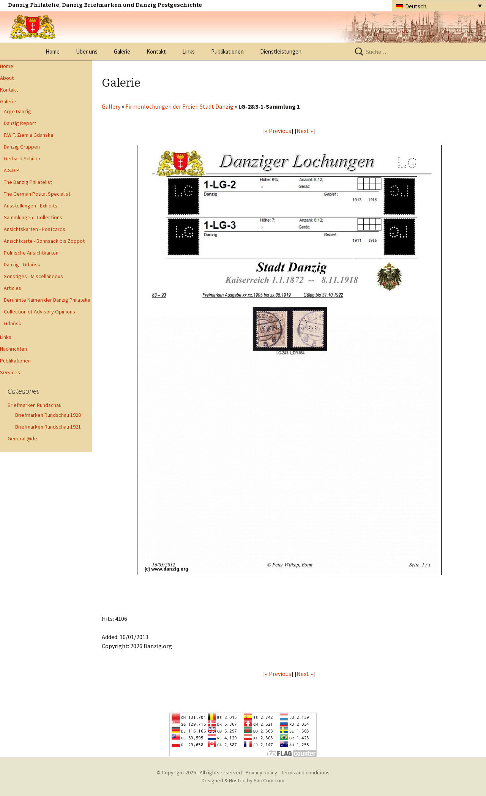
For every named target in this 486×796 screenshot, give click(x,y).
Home (53, 51)
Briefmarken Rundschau (35, 405)
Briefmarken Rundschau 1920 (48, 414)
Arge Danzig (17, 111)
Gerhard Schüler (22, 158)
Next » (305, 131)
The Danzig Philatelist (28, 182)
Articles (12, 288)
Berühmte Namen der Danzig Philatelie (47, 299)
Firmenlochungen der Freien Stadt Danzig (179, 106)
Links (188, 51)
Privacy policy (261, 772)
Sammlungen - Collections (33, 217)
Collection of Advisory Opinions (39, 311)
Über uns (87, 51)
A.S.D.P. (12, 170)
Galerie (122, 51)
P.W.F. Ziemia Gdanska (28, 134)
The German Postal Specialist (37, 193)
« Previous (278, 131)
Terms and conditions (305, 772)
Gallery (111, 106)
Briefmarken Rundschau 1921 (48, 426)
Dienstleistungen (280, 51)
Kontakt (156, 51)
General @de (22, 438)
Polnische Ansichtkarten (31, 252)
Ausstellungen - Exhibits (30, 205)
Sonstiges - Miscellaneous (33, 276)
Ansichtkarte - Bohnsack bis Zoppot (44, 240)
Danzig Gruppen (22, 146)
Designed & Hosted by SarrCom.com (243, 780)
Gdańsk (12, 323)
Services (10, 372)
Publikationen (227, 51)
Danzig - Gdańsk (22, 264)
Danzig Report (20, 123)
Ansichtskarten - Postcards (34, 229)
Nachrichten (13, 348)
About (7, 77)
